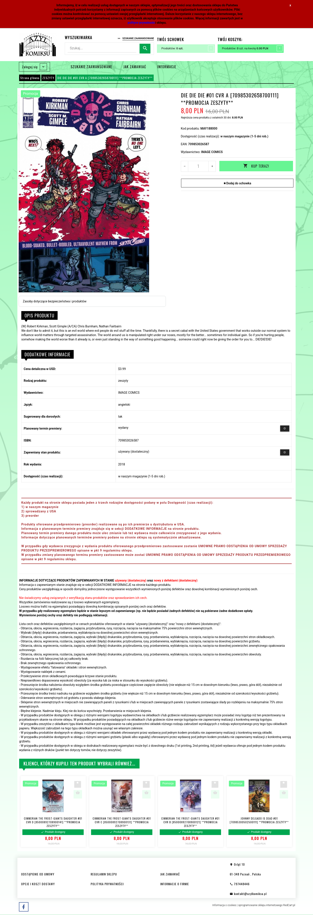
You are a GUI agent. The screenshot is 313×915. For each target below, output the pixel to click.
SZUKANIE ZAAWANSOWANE (91, 66)
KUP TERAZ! (256, 166)
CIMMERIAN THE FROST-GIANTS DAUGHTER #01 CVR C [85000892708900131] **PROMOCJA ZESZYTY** (122, 822)
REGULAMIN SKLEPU (104, 874)
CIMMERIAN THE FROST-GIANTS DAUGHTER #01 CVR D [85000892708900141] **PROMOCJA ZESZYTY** (53, 822)
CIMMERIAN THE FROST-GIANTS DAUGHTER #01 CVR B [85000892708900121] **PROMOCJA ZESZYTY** (190, 822)
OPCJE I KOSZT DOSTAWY (38, 884)
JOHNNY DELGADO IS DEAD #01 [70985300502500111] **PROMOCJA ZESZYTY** (259, 820)
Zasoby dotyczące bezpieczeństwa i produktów (55, 301)
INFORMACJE (166, 66)
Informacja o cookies (224, 905)
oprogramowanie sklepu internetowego (260, 905)
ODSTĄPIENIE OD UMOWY (37, 874)
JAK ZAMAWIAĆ (134, 66)
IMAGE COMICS (212, 152)
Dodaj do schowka (237, 183)
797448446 (240, 884)
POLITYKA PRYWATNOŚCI (107, 884)
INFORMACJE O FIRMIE (174, 884)
